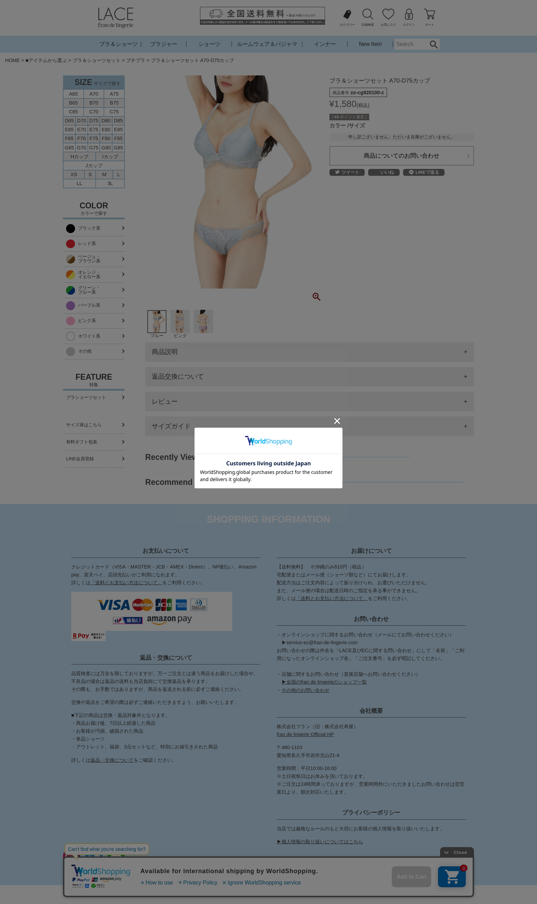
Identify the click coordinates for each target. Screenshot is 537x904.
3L (110, 183)
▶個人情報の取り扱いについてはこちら (320, 841)
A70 (93, 93)
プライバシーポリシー (320, 894)
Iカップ (110, 156)
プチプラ (135, 60)
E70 (81, 129)
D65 (69, 120)
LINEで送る (424, 172)
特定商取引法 (274, 894)
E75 (93, 129)
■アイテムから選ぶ (46, 60)
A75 (114, 93)
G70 (81, 147)
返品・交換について (112, 760)
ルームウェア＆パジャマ (267, 44)
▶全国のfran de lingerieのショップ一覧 (324, 682)
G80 (106, 147)
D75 (93, 120)
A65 (73, 93)
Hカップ (79, 156)
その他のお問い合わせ (305, 690)
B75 (114, 102)
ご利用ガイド (202, 894)
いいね (387, 172)
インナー (325, 44)
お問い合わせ (238, 894)
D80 (106, 120)
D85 (118, 120)
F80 (106, 138)
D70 (81, 120)
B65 (73, 102)
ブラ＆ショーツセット (97, 60)
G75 (93, 147)
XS (74, 174)
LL (79, 183)
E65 (69, 129)
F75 (94, 138)
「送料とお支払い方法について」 (126, 582)
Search (434, 44)
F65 (69, 138)
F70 (81, 138)
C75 (114, 111)
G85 (118, 147)
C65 (73, 111)
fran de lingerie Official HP (305, 734)
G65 (69, 147)
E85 (118, 129)
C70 (93, 111)
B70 (93, 102)
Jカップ (93, 165)
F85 (118, 138)
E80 (106, 129)
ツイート (347, 172)
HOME (12, 60)
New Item (370, 44)
